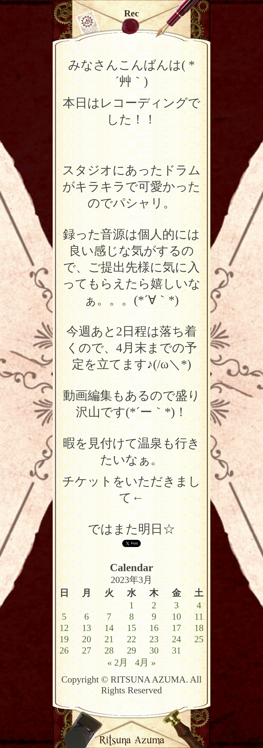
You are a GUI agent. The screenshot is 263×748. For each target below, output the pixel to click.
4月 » (145, 662)
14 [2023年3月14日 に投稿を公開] (109, 628)
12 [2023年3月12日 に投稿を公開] (64, 628)
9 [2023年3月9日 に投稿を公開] (154, 616)
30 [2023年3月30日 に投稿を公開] (153, 650)
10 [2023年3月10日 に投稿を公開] (176, 616)
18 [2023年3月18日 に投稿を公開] (198, 628)
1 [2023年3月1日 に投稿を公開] (131, 605)
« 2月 (117, 662)
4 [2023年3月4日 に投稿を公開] (198, 605)
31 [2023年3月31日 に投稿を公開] (176, 650)
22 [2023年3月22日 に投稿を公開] (131, 639)
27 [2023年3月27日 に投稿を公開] (86, 650)
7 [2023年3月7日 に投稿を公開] (109, 616)
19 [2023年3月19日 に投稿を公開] (64, 639)
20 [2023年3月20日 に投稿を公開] (86, 639)
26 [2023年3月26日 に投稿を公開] (64, 650)
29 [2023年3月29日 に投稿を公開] (131, 650)
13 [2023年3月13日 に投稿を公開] (86, 628)
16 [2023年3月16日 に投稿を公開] (153, 628)
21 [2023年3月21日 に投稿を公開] (109, 639)
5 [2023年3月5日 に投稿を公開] (64, 616)
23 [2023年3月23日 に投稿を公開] (153, 639)
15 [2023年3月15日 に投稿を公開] (131, 628)
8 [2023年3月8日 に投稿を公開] (131, 616)
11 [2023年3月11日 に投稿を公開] (198, 616)
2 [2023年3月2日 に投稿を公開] (154, 605)
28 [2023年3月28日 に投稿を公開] (109, 650)
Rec (131, 13)
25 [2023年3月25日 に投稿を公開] (198, 639)
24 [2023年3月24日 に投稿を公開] (176, 639)
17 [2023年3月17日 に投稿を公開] (176, 628)
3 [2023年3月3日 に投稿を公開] (176, 605)
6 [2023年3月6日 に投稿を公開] (86, 616)
